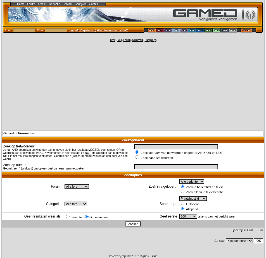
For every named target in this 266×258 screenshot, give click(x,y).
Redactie (54, 4)
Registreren (87, 30)
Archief (42, 4)
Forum (31, 4)
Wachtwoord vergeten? (112, 30)
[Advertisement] (133, 86)
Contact (67, 4)
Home (21, 4)
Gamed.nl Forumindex (19, 133)
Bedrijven (81, 4)
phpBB (125, 256)
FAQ (119, 40)
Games (93, 4)
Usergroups (150, 40)
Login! (74, 30)
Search (126, 40)
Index (112, 40)
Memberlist (137, 40)
